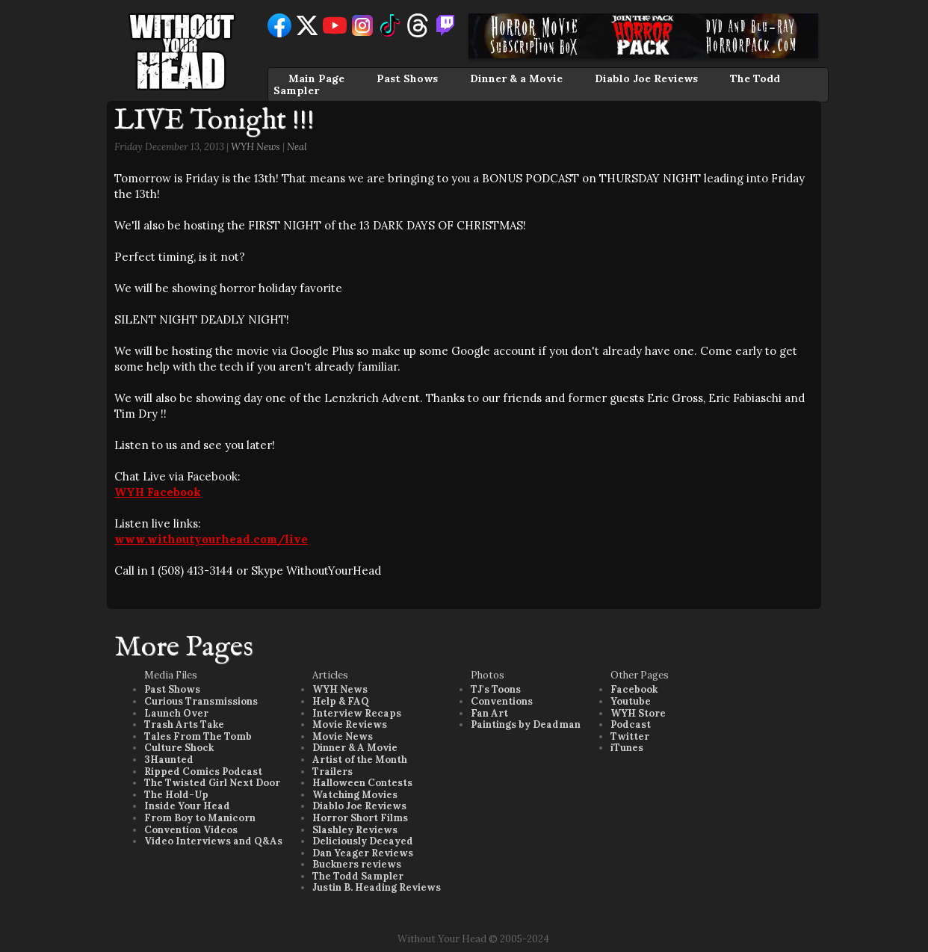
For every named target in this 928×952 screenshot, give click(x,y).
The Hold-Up (176, 794)
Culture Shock (179, 747)
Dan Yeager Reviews (362, 853)
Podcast (630, 724)
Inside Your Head (187, 806)
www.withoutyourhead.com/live (211, 539)
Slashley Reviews (355, 829)
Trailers (332, 771)
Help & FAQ (340, 701)
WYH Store (638, 713)
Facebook (634, 689)
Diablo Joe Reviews (646, 78)
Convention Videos (191, 829)
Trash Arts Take (184, 724)
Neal (297, 146)
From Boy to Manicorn (200, 818)
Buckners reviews (356, 864)
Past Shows (407, 78)
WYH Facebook (157, 492)
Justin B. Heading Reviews (376, 887)
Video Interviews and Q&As (213, 841)
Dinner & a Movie (516, 78)
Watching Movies (355, 794)
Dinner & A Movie (355, 747)
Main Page (316, 78)
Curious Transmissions (201, 701)
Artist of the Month (359, 759)
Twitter (629, 736)
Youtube (630, 701)
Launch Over (176, 713)
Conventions (502, 701)
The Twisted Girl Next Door (212, 782)
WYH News (255, 146)
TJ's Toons (496, 689)
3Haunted (169, 759)
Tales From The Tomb (198, 736)
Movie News (342, 736)
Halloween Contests (362, 782)
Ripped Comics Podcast (203, 771)
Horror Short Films (360, 818)
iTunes (626, 747)
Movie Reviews (349, 724)
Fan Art (489, 713)
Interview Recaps (356, 713)
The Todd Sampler (357, 876)
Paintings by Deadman (526, 724)
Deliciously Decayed (362, 841)
